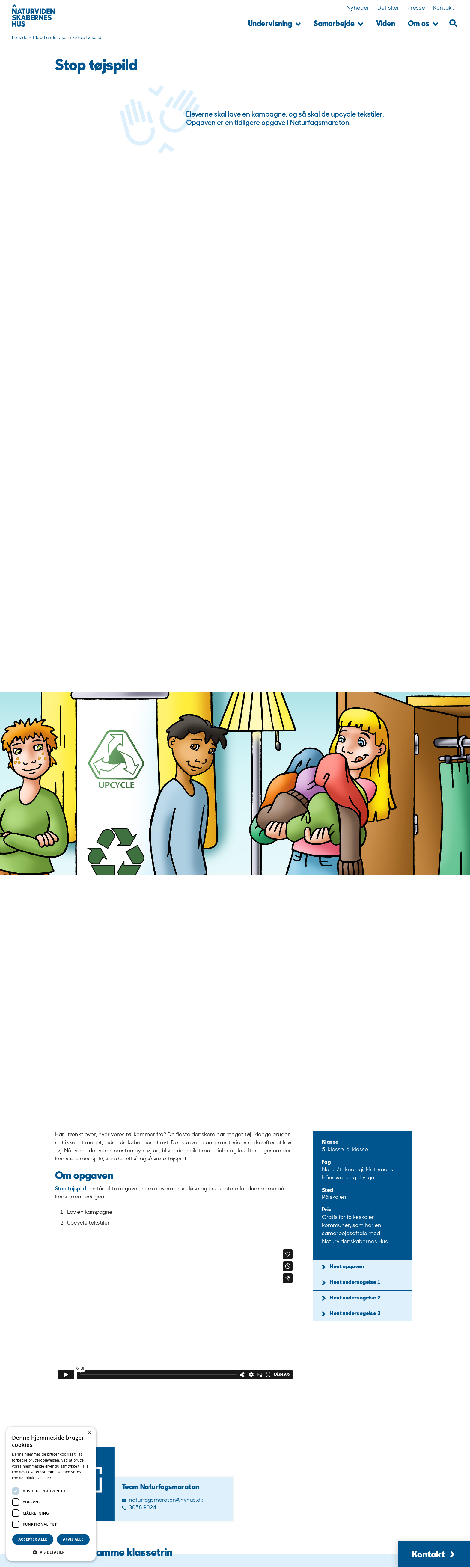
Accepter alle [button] (32, 1539)
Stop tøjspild (70, 1189)
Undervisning (274, 24)
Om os (423, 24)
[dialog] (51, 1494)
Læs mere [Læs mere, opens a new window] (44, 1477)
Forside (20, 38)
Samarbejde (338, 24)
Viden (385, 24)
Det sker (388, 8)
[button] (453, 23)
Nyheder (358, 8)
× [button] (89, 1433)
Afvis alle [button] (73, 1539)
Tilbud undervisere (51, 38)
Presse (416, 8)
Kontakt (443, 8)
